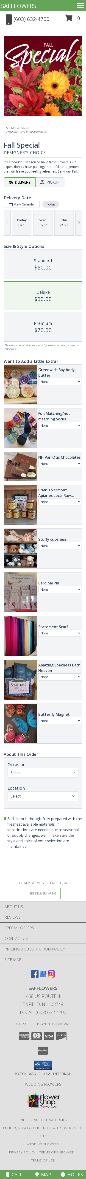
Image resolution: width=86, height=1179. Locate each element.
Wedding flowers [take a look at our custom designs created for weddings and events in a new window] (43, 1084)
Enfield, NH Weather (21, 1128)
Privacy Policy (22, 1152)
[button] (72, 20)
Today (50, 204)
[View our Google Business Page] (43, 976)
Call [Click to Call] (14, 1174)
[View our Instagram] (51, 976)
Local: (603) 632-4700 (43, 1012)
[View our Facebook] (35, 976)
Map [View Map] (43, 1174)
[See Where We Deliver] (43, 893)
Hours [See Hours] (72, 1174)
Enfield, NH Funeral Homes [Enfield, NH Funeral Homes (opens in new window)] (43, 1120)
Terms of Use (43, 1160)
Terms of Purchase (56, 1152)
